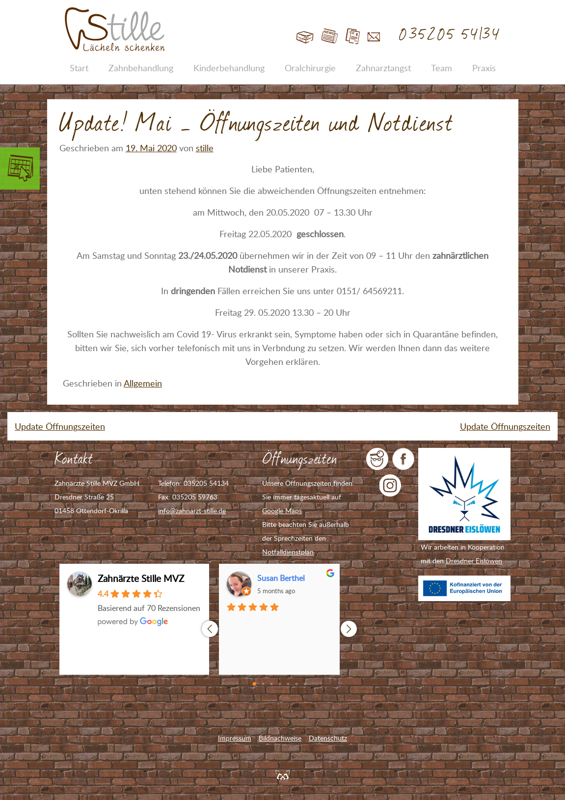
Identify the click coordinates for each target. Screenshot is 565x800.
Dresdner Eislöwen (474, 560)
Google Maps (282, 510)
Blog (329, 36)
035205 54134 (450, 35)
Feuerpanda (282, 774)
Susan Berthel (281, 578)
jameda (377, 459)
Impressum (234, 738)
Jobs (353, 36)
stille (205, 148)
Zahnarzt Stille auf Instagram (390, 485)
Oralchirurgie (310, 68)
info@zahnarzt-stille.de (192, 510)
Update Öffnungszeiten (60, 426)
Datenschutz (328, 738)
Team (441, 68)
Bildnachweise (280, 738)
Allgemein (143, 383)
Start (305, 36)
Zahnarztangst (383, 68)
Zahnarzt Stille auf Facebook (403, 459)
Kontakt (373, 36)
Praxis (484, 68)
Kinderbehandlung (229, 68)
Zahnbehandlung (140, 68)
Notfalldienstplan (288, 551)
